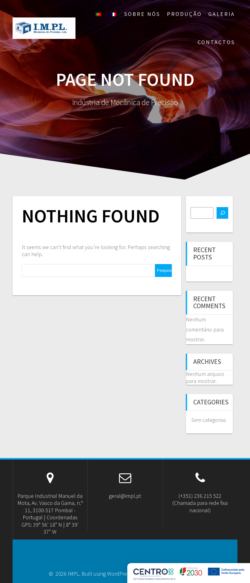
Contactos (216, 42)
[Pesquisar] (222, 213)
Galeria (221, 13)
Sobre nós (142, 13)
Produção (184, 13)
